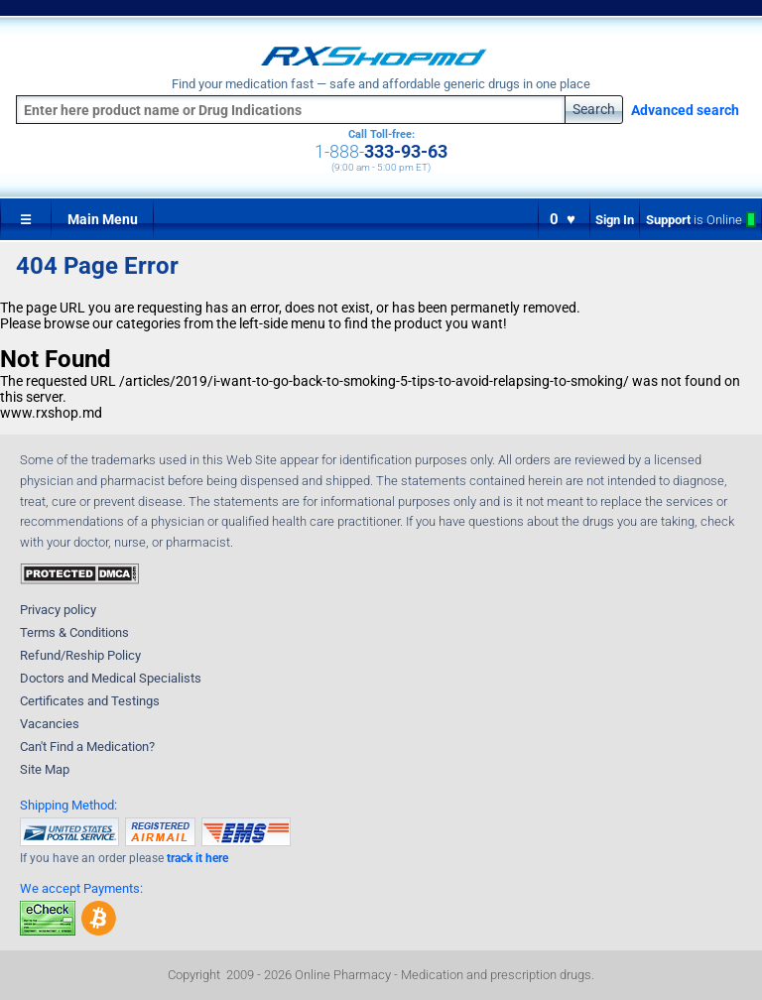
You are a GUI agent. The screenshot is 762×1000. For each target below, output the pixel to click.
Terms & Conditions (74, 632)
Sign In (614, 219)
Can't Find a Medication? (87, 746)
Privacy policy (58, 609)
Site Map (44, 769)
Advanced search (685, 110)
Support (701, 219)
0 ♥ (563, 219)
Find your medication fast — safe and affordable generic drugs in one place (381, 84)
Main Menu (102, 219)
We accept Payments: (81, 888)
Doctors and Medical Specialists (110, 678)
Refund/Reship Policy (80, 655)
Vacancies (49, 723)
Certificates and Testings (90, 700)
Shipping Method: (68, 805)
